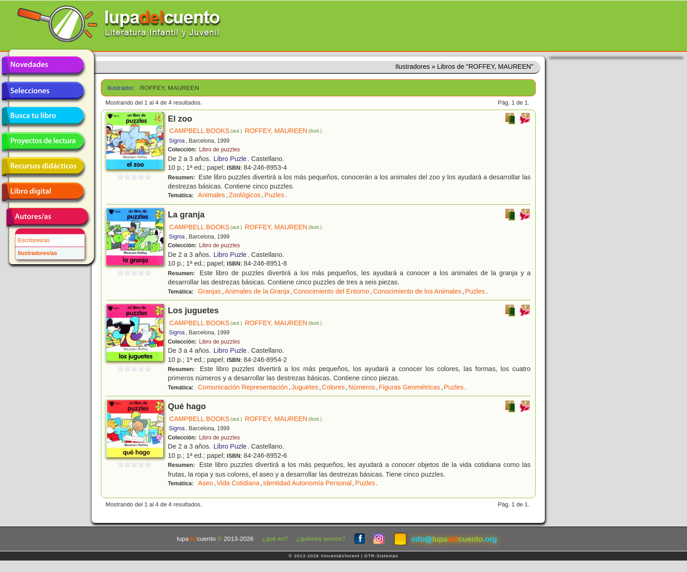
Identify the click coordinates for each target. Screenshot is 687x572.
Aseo (205, 483)
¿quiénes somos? (320, 538)
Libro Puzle (230, 158)
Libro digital (42, 192)
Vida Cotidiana (237, 483)
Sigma (177, 141)
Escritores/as (34, 240)
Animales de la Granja (257, 291)
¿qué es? (275, 538)
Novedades (42, 65)
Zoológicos (245, 195)
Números (362, 387)
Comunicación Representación (243, 387)
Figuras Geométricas (409, 387)
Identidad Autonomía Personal (307, 483)
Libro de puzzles (219, 149)
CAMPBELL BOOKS (205, 130)
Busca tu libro (42, 116)
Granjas (209, 291)
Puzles (274, 195)
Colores (333, 387)
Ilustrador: (120, 87)
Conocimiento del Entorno (332, 291)
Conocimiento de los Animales (417, 291)
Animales (211, 195)
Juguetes (305, 387)
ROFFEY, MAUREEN (283, 130)
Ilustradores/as (37, 253)
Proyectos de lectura (42, 141)
